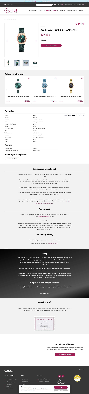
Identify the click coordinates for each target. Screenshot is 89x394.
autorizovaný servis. (53, 243)
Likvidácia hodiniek (9, 387)
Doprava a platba (9, 378)
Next (83, 90)
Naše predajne (25, 379)
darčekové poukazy (72, 10)
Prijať (60, 387)
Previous (6, 90)
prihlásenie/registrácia (68, 4)
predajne (81, 10)
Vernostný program (42, 378)
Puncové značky (9, 384)
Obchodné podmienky (10, 383)
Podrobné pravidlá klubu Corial (44, 379)
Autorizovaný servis (26, 383)
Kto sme (23, 378)
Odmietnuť (60, 390)
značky (61, 10)
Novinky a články (9, 386)
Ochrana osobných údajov (43, 381)
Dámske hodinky (12, 19)
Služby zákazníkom (26, 381)
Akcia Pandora (27, 1)
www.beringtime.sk (44, 293)
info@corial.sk (9, 4)
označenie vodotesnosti (44, 216)
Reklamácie (8, 381)
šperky (54, 10)
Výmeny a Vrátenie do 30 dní (11, 379)
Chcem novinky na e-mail (65, 354)
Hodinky (6, 19)
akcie (41, 10)
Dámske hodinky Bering (12, 158)
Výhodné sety (39, 1)
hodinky (48, 10)
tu (34, 390)
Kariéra (23, 384)
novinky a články (33, 10)
